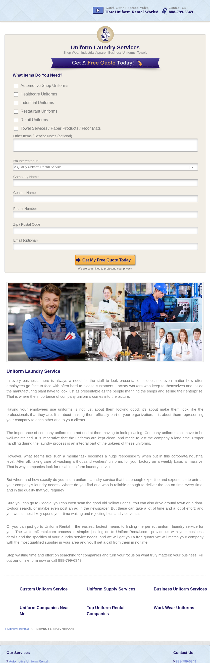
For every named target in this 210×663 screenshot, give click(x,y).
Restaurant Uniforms (39, 111)
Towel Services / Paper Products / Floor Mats (61, 128)
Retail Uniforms (34, 120)
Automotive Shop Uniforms (44, 85)
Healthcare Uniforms (39, 94)
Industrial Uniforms (37, 103)
